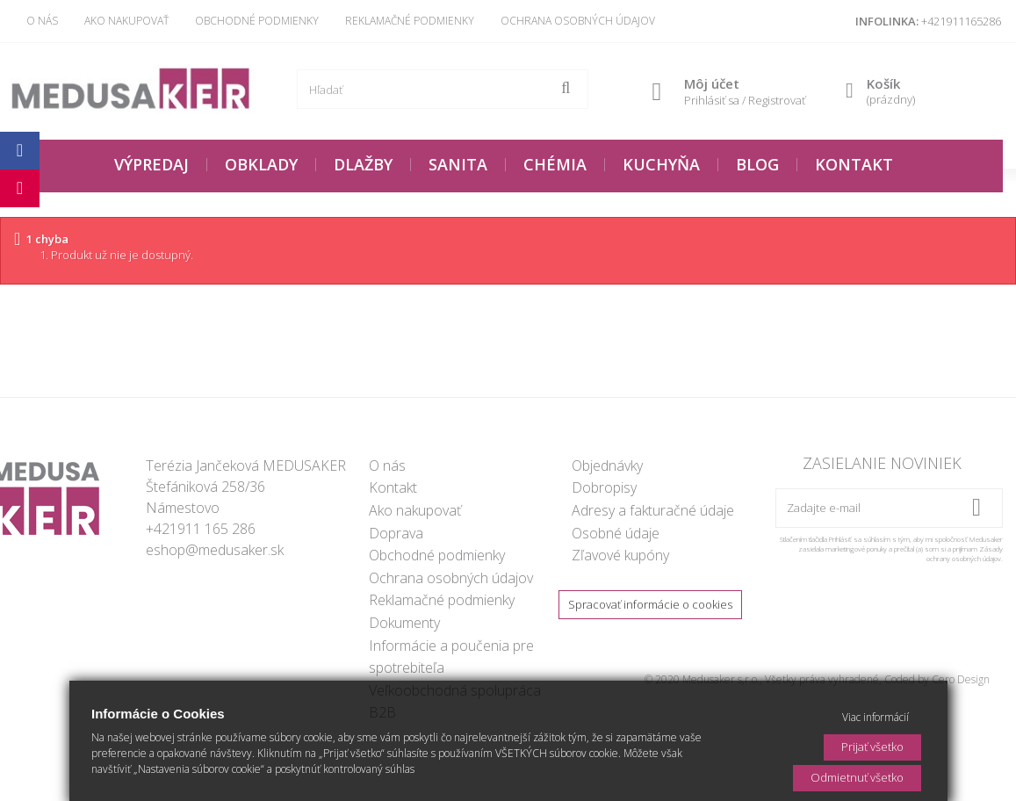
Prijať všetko (872, 746)
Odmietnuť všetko (857, 777)
